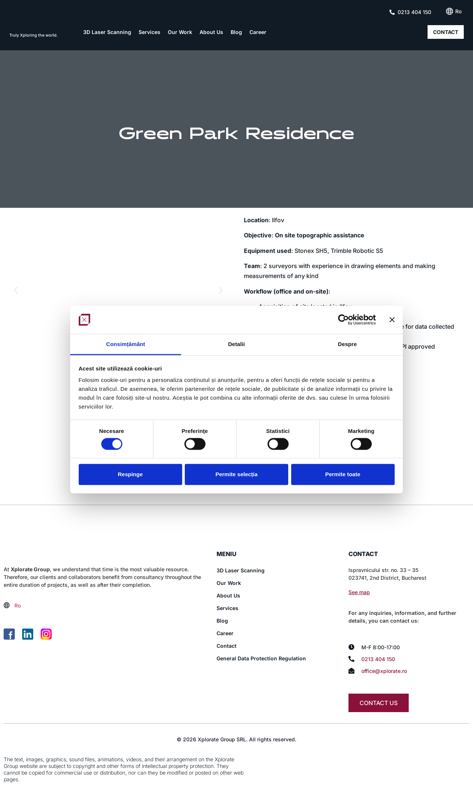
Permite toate (342, 474)
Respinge (130, 474)
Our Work (180, 32)
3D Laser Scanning (107, 32)
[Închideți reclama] (392, 319)
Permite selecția (236, 474)
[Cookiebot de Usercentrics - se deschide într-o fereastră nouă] (343, 319)
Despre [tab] (347, 344)
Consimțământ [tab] (125, 344)
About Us (211, 32)
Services (149, 32)
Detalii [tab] (236, 344)
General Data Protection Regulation (261, 658)
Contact (226, 646)
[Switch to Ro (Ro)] (458, 11)
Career (257, 32)
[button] (15, 290)
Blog (236, 32)
